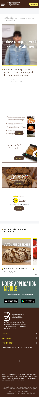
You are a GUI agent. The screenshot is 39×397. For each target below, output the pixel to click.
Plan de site (12, 391)
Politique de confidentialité (11, 393)
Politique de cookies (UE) (28, 393)
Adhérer (34, 4)
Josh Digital (32, 388)
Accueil (6, 17)
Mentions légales (23, 391)
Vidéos (11, 17)
